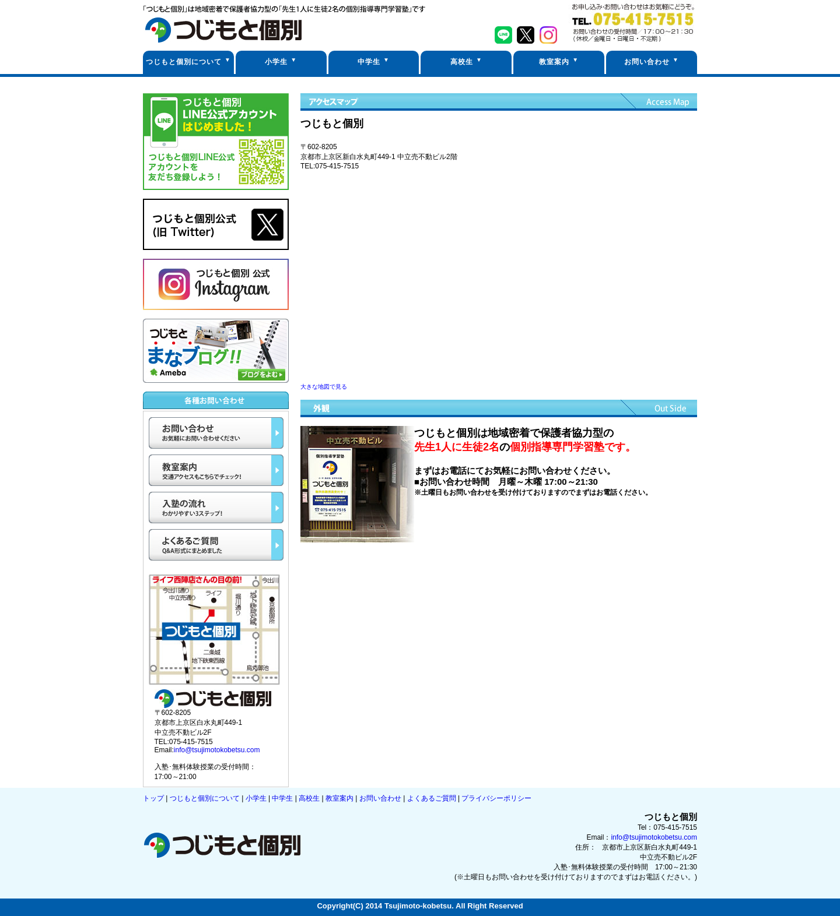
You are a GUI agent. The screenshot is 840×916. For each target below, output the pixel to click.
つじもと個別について (184, 62)
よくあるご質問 (432, 798)
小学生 (276, 62)
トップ (154, 798)
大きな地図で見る (323, 386)
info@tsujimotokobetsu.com (217, 750)
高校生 (461, 62)
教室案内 (554, 62)
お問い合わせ (647, 62)
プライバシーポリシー (496, 798)
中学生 (369, 62)
